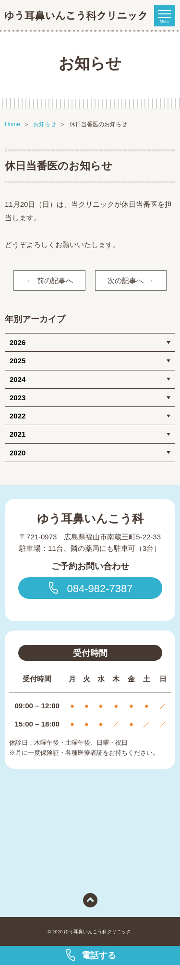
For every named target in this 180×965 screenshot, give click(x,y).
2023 (17, 397)
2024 (17, 379)
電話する (90, 955)
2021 (17, 434)
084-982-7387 (89, 588)
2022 (17, 416)
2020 (17, 453)
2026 (17, 342)
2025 (17, 361)
